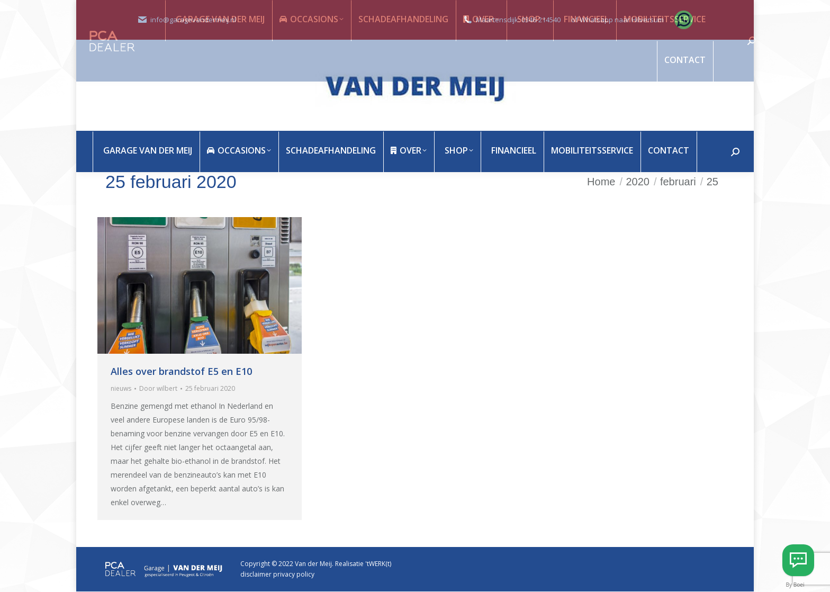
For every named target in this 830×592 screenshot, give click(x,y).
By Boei (795, 584)
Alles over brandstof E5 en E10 (181, 371)
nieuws (121, 388)
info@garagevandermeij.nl (193, 19)
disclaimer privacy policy (277, 574)
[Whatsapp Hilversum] (798, 560)
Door (158, 388)
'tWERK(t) (378, 563)
